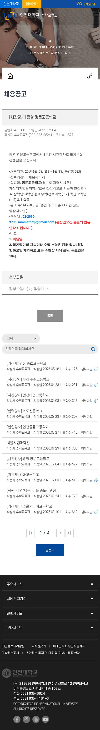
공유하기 (90, 76)
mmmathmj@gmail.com (36, 222)
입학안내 (32, 4)
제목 (10, 338)
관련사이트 (14, 613)
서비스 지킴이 (16, 599)
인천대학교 (11, 4)
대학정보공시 (10, 653)
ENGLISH (90, 4)
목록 (50, 316)
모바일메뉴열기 (94, 16)
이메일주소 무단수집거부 (69, 646)
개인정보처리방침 (13, 646)
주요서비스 (14, 584)
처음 (30, 533)
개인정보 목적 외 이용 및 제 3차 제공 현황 (53, 653)
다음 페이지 (60, 533)
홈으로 (10, 76)
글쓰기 (50, 550)
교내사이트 (14, 628)
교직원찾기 (39, 646)
